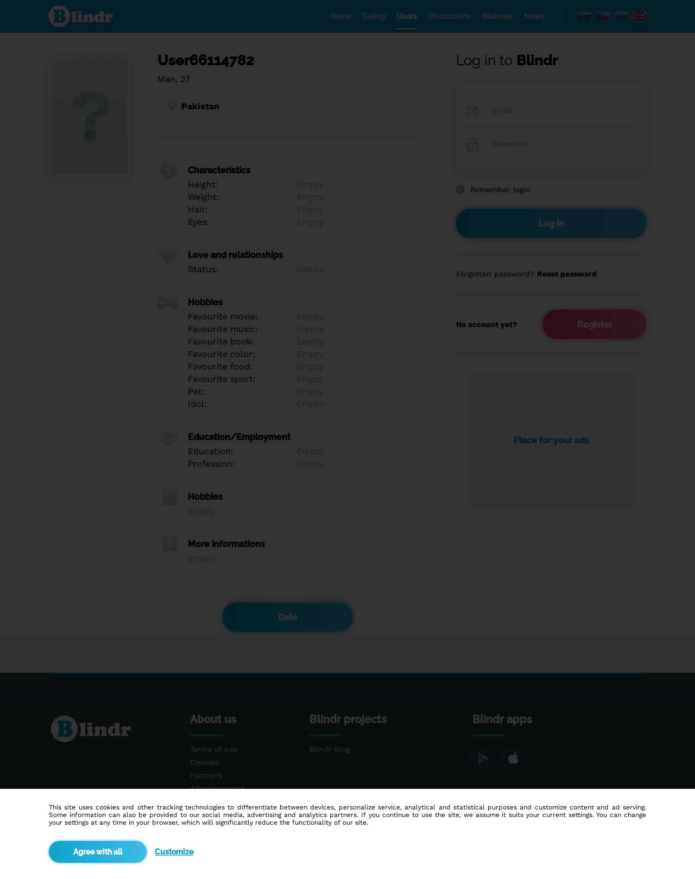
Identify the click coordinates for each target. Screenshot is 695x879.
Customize (174, 851)
